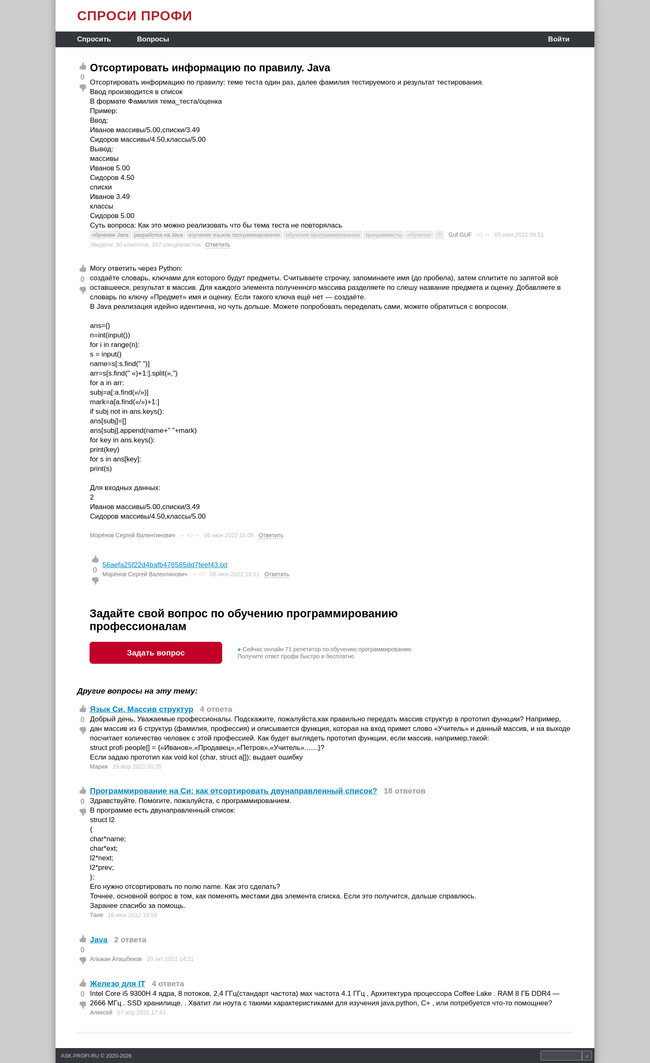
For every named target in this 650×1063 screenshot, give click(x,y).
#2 (190, 535)
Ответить (218, 244)
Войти (559, 39)
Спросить (94, 39)
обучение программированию (323, 235)
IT (439, 235)
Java (98, 939)
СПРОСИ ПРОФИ (134, 15)
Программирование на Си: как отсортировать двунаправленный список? (233, 790)
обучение (419, 235)
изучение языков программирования (234, 235)
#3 (202, 574)
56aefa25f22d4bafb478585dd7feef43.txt (165, 565)
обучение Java (110, 235)
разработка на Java (158, 235)
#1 (480, 234)
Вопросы (153, 39)
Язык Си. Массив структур (141, 709)
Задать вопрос (155, 652)
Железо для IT (117, 983)
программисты (384, 235)
